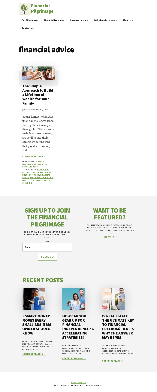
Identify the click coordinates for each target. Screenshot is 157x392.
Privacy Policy (78, 383)
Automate (38, 172)
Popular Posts (30, 167)
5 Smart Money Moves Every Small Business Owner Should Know (36, 325)
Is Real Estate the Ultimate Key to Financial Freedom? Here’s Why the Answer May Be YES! (118, 327)
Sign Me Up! (47, 256)
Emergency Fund (30, 175)
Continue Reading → (34, 156)
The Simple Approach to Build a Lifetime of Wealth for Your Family (37, 94)
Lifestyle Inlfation (32, 180)
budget (48, 172)
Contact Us (110, 237)
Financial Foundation (41, 177)
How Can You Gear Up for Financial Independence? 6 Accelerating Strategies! (78, 327)
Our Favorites (39, 164)
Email (47, 241)
